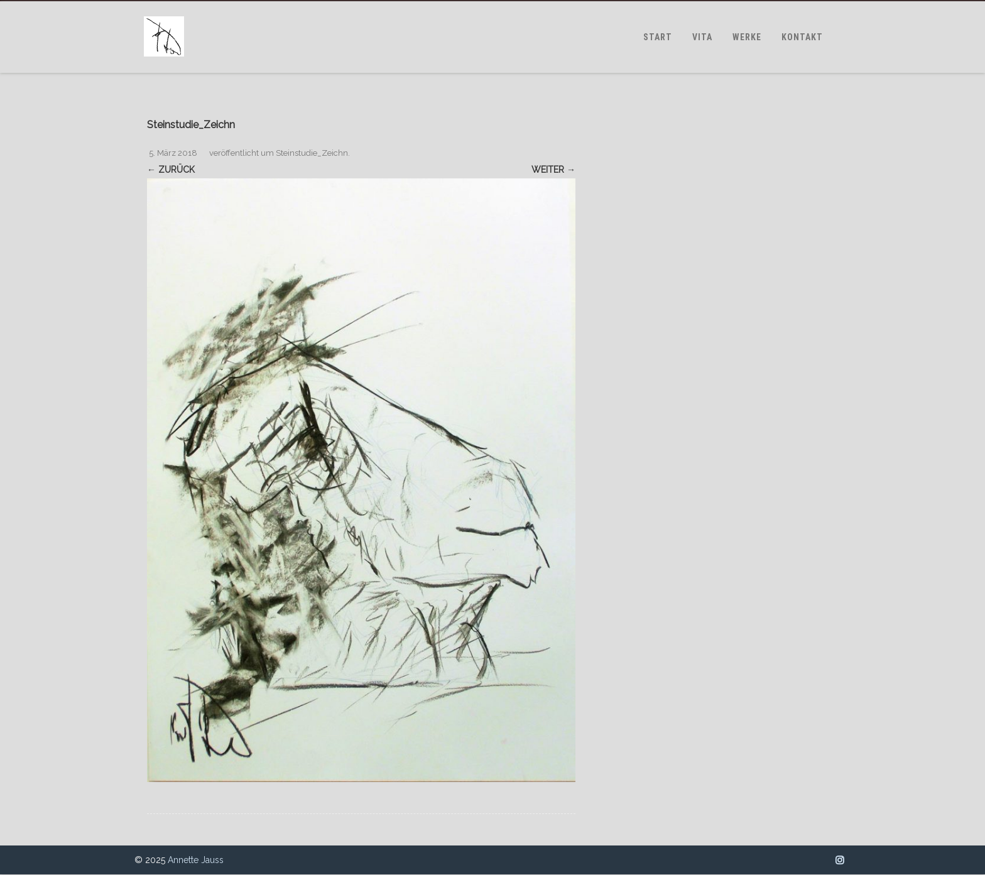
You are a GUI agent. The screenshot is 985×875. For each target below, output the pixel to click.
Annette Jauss (196, 860)
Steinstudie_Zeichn (312, 153)
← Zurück (171, 170)
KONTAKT (802, 37)
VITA (702, 37)
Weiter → (553, 170)
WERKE (746, 37)
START (657, 37)
